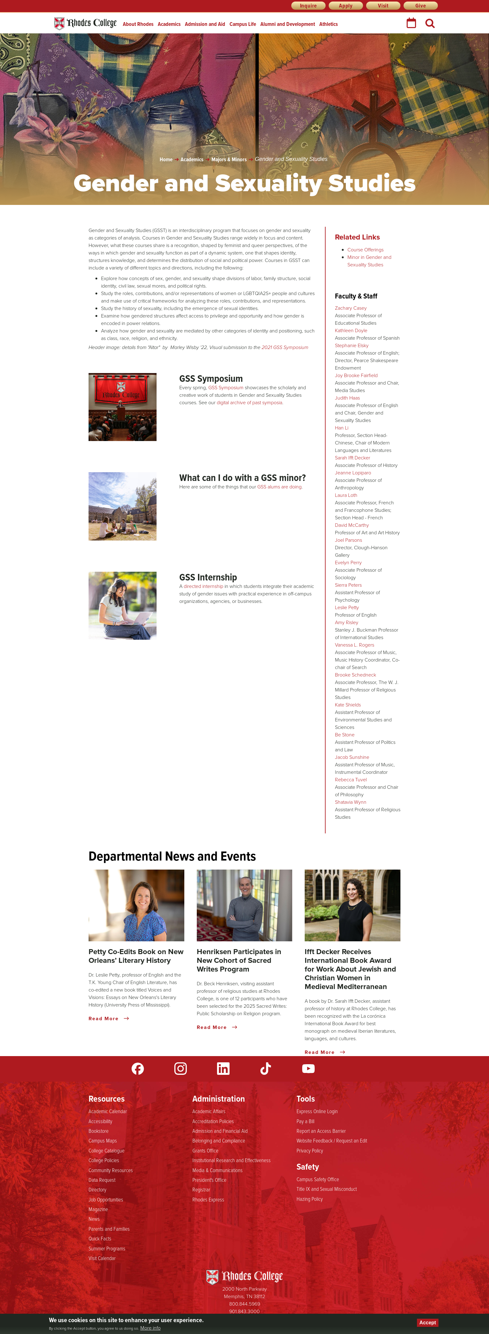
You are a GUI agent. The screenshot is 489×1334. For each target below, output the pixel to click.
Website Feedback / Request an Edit (332, 1140)
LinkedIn (223, 1068)
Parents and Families (109, 1228)
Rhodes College (85, 23)
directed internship (203, 586)
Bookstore (99, 1130)
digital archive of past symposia (249, 402)
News (94, 1218)
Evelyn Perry (348, 562)
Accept (427, 1322)
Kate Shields (348, 704)
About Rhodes (138, 24)
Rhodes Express (208, 1199)
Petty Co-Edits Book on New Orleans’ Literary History (136, 956)
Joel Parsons (348, 540)
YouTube (308, 1068)
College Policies (104, 1160)
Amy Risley (346, 622)
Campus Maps (103, 1140)
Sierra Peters (348, 585)
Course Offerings (365, 249)
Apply (346, 6)
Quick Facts (100, 1238)
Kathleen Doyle (351, 330)
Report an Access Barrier (321, 1130)
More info (150, 1328)
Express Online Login (317, 1111)
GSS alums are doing (279, 486)
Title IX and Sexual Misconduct (327, 1188)
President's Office (209, 1179)
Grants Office (205, 1150)
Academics (169, 24)
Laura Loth (346, 495)
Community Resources (111, 1170)
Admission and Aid (205, 24)
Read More (109, 1018)
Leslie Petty (347, 607)
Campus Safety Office (318, 1179)
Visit (383, 6)
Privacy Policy (310, 1150)
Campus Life (243, 24)
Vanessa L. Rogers (354, 644)
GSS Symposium (211, 378)
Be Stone (345, 734)
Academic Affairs (208, 1111)
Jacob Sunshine (352, 757)
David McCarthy (352, 525)
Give (420, 6)
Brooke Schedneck (355, 674)
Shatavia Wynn (350, 802)
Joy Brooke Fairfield (356, 375)
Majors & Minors (229, 159)
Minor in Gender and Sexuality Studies (369, 261)
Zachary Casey (351, 308)
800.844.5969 (244, 1303)
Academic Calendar (108, 1111)
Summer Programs (107, 1248)
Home (166, 159)
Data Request (102, 1179)
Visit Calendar (102, 1258)
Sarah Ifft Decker (352, 457)
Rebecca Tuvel (351, 779)
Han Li (341, 427)
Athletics (328, 24)
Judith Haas (347, 397)
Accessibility (100, 1121)
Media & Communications (217, 1170)
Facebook (138, 1068)
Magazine (98, 1209)
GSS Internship (208, 577)
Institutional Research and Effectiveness (231, 1160)
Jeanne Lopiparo (353, 472)
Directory (97, 1189)
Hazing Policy (310, 1198)
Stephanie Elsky (352, 345)
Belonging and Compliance (218, 1140)
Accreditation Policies (213, 1121)
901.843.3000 (244, 1311)
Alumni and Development (287, 24)
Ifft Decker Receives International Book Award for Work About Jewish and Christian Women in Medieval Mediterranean (350, 969)
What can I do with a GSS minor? (242, 477)
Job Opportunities (106, 1199)
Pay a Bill (305, 1121)
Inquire (308, 6)
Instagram (180, 1068)
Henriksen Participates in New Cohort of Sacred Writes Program (239, 960)
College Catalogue (106, 1150)
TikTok (265, 1068)
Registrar (201, 1189)
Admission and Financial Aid (220, 1130)
